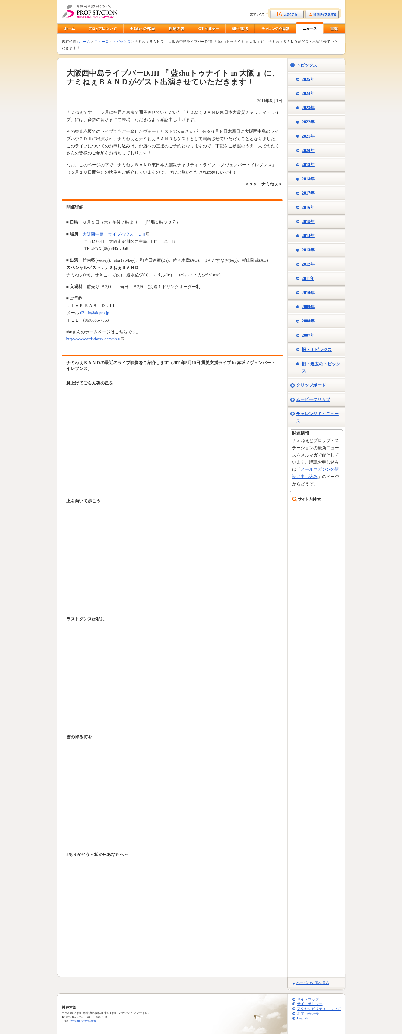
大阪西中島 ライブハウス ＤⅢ (114, 234)
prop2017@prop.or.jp (83, 1020)
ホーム (84, 42)
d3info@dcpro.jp (94, 313)
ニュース (101, 42)
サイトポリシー (310, 1004)
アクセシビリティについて (319, 1009)
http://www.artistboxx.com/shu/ (93, 339)
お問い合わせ (308, 1014)
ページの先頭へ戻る (312, 983)
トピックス (121, 42)
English (302, 1018)
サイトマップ (308, 999)
